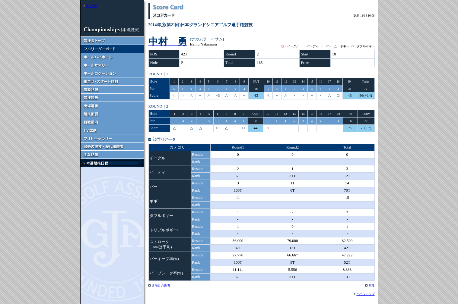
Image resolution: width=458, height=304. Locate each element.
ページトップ (366, 294)
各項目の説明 (161, 285)
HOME (91, 5)
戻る (372, 285)
